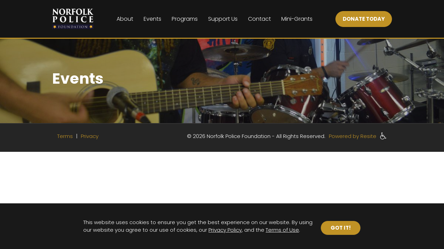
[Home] (73, 19)
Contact (259, 19)
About (125, 19)
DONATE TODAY (364, 18)
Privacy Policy (225, 229)
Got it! (341, 227)
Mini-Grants (297, 19)
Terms (65, 136)
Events (152, 19)
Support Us (223, 19)
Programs (185, 19)
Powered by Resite (352, 136)
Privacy (90, 136)
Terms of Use (282, 229)
